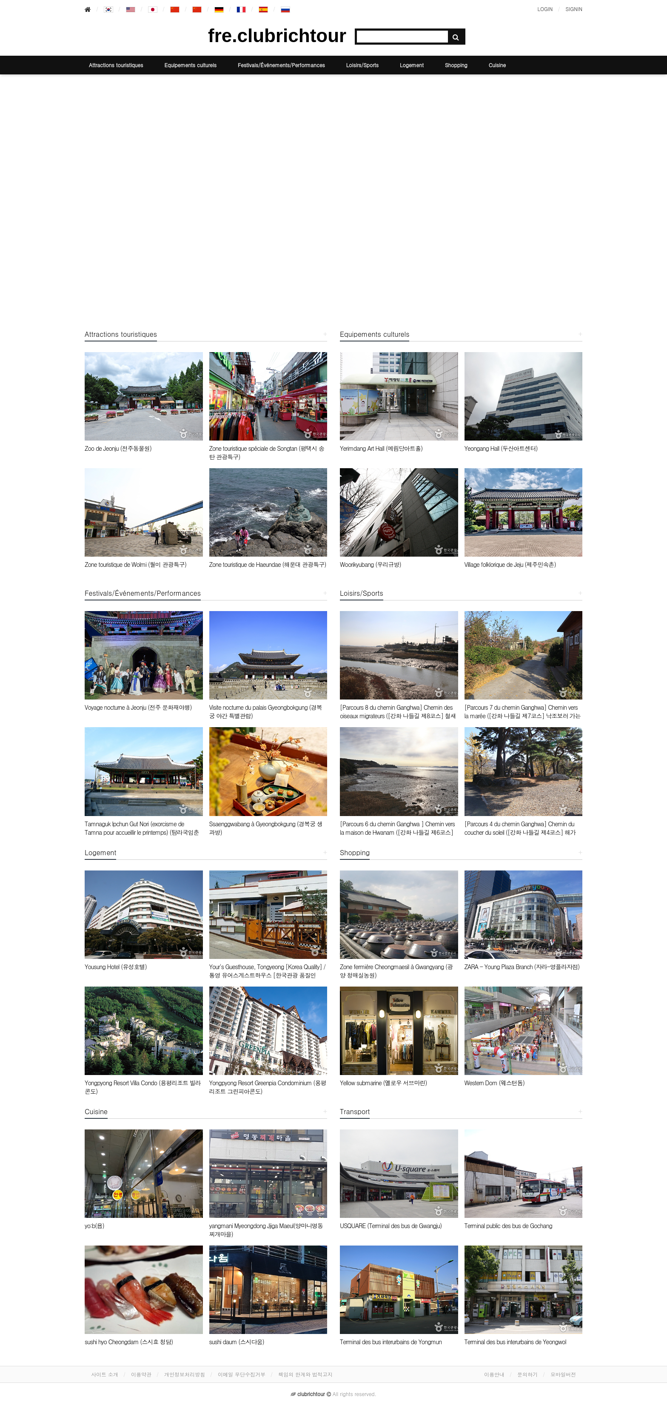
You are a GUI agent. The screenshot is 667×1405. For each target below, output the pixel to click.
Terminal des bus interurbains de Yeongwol (515, 1341)
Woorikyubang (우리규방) (370, 564)
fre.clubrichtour (277, 35)
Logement (412, 64)
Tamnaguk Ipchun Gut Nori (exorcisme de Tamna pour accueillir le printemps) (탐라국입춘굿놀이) (142, 832)
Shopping (456, 64)
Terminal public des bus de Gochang (508, 1225)
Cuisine (497, 64)
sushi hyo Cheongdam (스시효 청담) (129, 1341)
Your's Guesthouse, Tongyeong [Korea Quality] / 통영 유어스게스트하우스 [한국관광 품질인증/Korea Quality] (267, 975)
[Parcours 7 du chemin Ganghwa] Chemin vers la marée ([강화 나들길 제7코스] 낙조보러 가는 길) (523, 715)
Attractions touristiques (116, 64)
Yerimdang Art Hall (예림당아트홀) (381, 448)
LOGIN (545, 8)
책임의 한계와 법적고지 (305, 1374)
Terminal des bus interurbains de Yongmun (391, 1341)
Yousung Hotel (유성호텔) (116, 966)
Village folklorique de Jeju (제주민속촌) (510, 564)
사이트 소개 (104, 1374)
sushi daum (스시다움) (236, 1341)
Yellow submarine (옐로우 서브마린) (383, 1082)
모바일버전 (563, 1374)
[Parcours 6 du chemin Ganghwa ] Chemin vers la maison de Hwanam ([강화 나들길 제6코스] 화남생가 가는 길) (397, 832)
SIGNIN (573, 8)
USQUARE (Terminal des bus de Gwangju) (391, 1225)
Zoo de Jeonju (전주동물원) (118, 448)
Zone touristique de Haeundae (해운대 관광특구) (267, 564)
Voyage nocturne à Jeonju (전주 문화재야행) (138, 707)
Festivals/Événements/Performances (281, 64)
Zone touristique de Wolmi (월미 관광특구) (135, 564)
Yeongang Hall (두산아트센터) (501, 448)
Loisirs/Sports (362, 64)
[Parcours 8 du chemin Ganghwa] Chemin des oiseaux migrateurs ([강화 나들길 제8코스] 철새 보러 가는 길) (398, 715)
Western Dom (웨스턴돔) (494, 1082)
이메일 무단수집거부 (241, 1374)
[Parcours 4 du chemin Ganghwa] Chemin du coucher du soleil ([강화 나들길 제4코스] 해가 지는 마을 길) (520, 832)
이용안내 (494, 1374)
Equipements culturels (190, 64)
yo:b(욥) (94, 1225)
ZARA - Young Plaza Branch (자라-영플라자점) (522, 966)
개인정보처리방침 (184, 1374)
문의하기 (527, 1374)
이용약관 (141, 1374)
